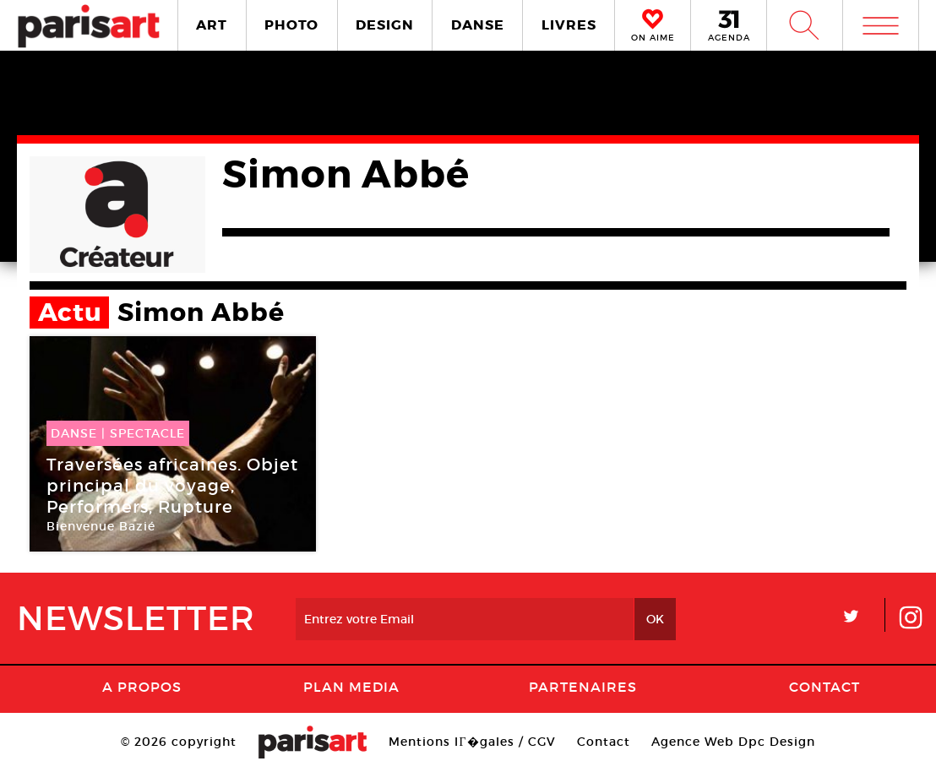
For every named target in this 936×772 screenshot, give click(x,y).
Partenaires (583, 686)
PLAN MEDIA (351, 686)
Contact (824, 686)
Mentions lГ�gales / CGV (472, 741)
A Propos (142, 686)
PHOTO (291, 25)
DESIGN (385, 25)
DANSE (477, 25)
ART (211, 25)
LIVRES (568, 25)
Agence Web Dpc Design (733, 741)
